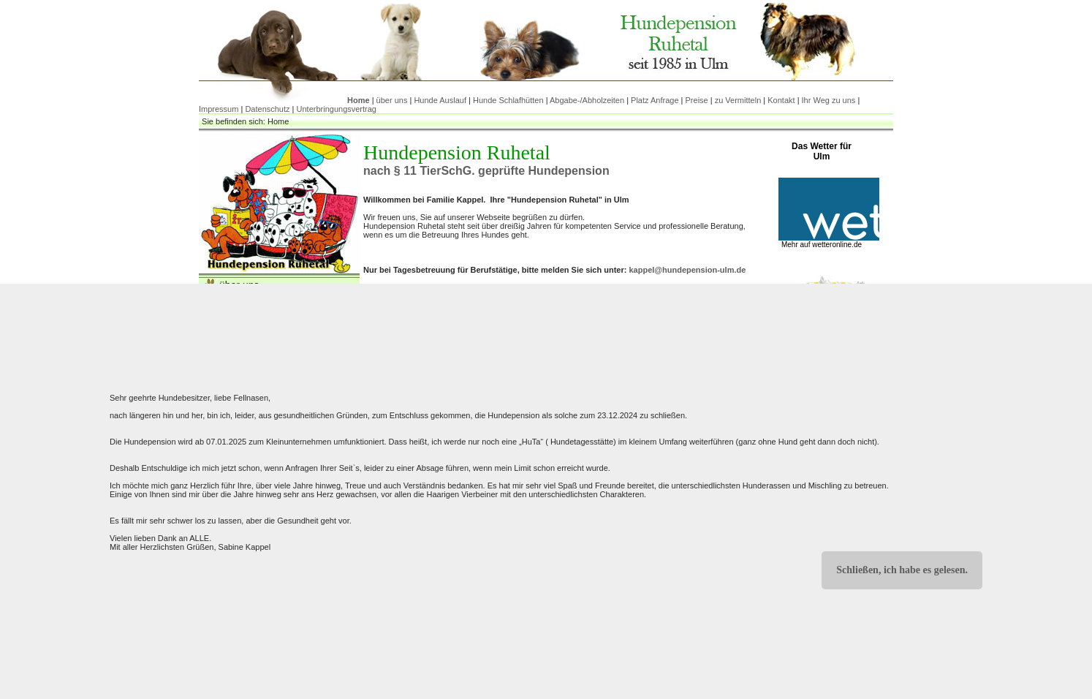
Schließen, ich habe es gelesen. (902, 569)
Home (358, 100)
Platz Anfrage (654, 100)
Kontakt (781, 100)
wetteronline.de (837, 245)
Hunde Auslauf (440, 100)
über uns (392, 100)
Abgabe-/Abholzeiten (587, 100)
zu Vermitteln (738, 100)
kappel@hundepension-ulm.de (687, 269)
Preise (697, 100)
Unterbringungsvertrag (336, 109)
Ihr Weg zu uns (829, 100)
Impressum (218, 109)
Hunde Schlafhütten (508, 100)
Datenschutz (267, 109)
